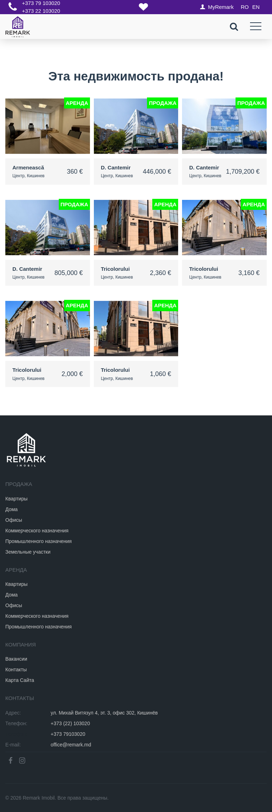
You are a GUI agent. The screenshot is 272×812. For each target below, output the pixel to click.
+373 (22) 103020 (70, 723)
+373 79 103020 (41, 3)
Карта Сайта (19, 680)
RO (245, 7)
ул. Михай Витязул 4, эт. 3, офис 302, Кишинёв (104, 713)
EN (256, 7)
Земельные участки (28, 551)
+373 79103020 (68, 734)
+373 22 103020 (41, 11)
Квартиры (16, 498)
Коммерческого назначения (36, 530)
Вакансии (16, 659)
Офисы (13, 519)
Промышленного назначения (38, 541)
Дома (11, 509)
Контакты (16, 669)
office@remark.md (71, 744)
